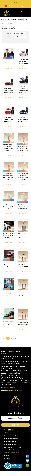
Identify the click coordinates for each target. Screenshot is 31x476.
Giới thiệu (7, 433)
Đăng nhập (23, 6)
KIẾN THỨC (20, 19)
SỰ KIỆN (26, 19)
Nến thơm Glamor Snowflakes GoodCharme (22, 294)
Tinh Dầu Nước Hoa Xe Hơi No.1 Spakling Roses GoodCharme (23, 119)
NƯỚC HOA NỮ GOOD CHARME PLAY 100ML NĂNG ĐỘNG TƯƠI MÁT (22, 148)
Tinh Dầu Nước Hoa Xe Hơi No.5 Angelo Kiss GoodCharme (8, 90)
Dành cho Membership (11, 453)
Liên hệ (6, 455)
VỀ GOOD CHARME (5, 19)
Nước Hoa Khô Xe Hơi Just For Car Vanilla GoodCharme (8, 235)
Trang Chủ (5, 24)
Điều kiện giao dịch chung (12, 447)
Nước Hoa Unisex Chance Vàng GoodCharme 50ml (23, 206)
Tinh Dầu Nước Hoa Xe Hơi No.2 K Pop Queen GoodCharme (23, 61)
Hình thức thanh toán (11, 438)
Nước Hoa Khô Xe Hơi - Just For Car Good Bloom (8, 265)
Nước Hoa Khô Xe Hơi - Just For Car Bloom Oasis (8, 294)
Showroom (7, 458)
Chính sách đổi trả (10, 444)
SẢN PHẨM (13, 19)
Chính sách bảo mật (10, 441)
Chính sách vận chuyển (11, 436)
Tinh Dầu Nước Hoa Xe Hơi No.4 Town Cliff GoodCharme (8, 119)
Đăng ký (15, 425)
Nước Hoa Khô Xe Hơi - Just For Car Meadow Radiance (8, 323)
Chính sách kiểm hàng (11, 450)
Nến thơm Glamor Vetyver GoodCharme (22, 235)
